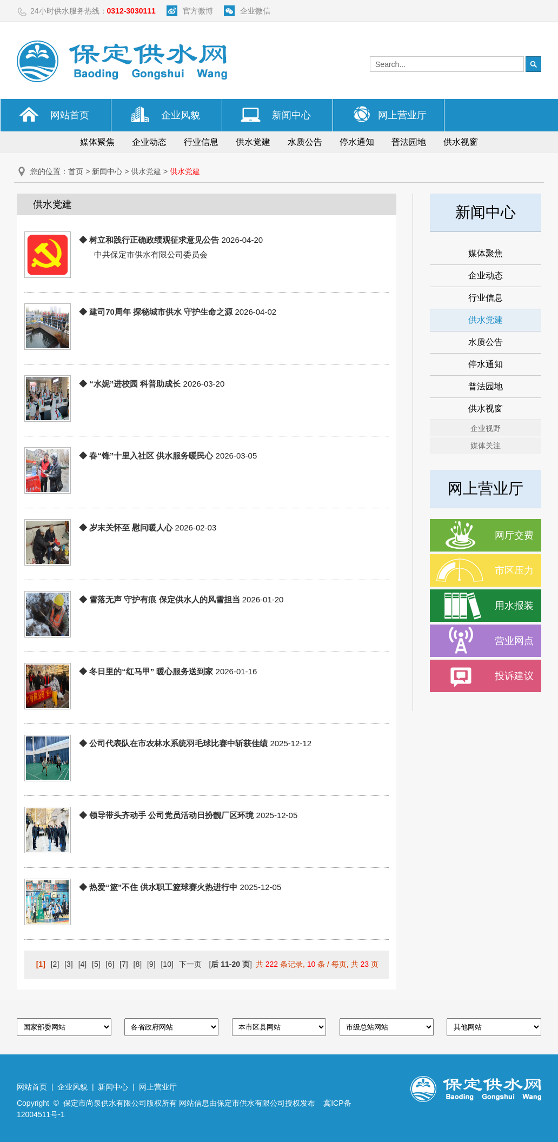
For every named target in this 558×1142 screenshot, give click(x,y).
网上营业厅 (402, 115)
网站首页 (69, 115)
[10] (167, 964)
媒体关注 (485, 445)
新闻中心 (291, 115)
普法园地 (408, 142)
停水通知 (357, 142)
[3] (68, 964)
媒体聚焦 (97, 142)
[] (230, 964)
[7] (123, 964)
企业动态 (149, 142)
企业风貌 (180, 115)
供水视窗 (460, 142)
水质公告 (305, 142)
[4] (82, 964)
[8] (138, 964)
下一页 (190, 964)
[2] (55, 964)
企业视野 (485, 428)
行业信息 (201, 142)
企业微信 (255, 10)
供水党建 (253, 142)
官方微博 (198, 10)
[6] (110, 964)
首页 (75, 171)
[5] (96, 964)
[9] (151, 964)
